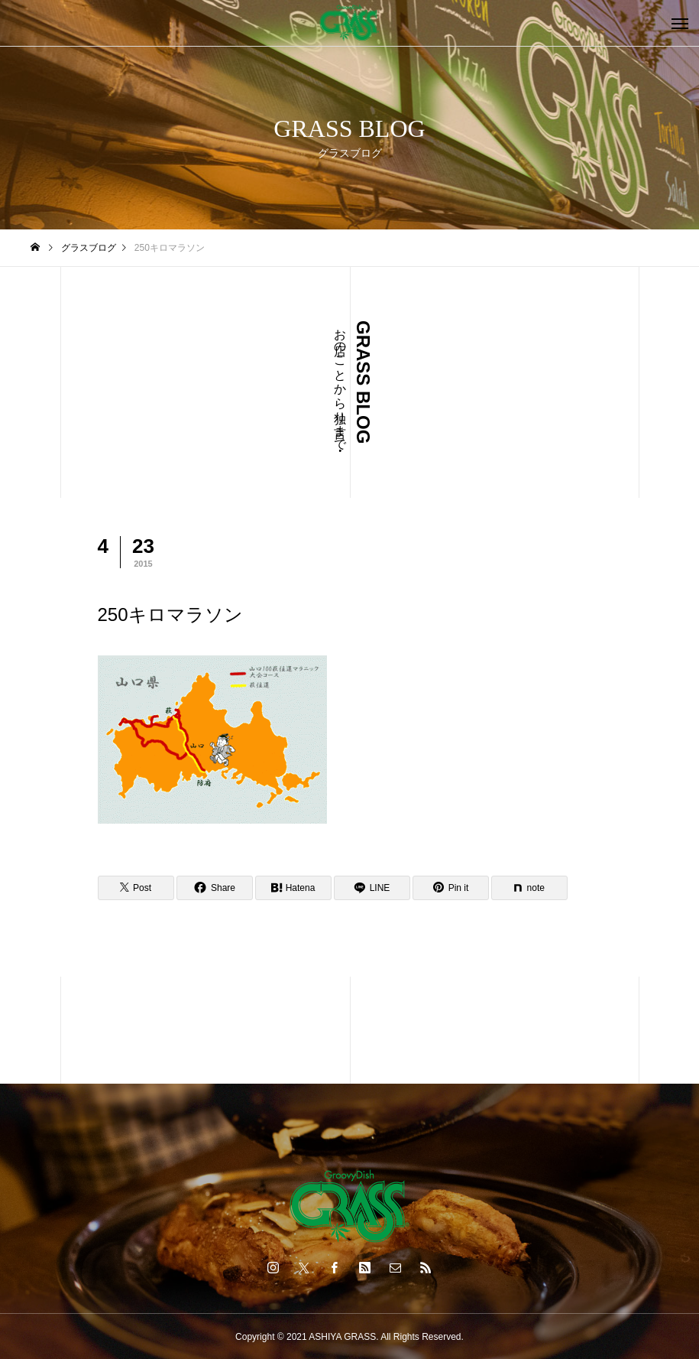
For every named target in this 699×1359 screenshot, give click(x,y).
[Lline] (372, 888)
